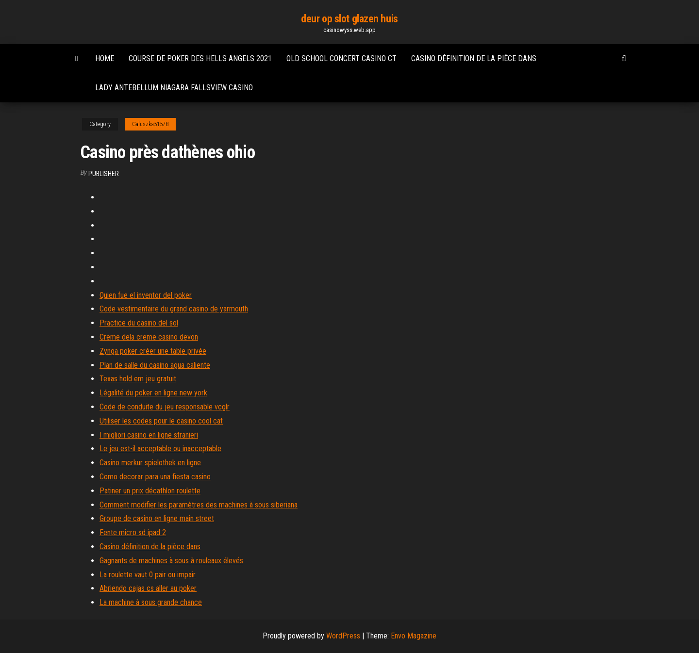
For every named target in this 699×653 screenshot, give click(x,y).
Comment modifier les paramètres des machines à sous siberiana (199, 504)
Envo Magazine (413, 635)
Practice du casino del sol (139, 322)
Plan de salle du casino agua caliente (155, 365)
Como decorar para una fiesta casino (155, 476)
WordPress (343, 635)
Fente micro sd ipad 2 (133, 532)
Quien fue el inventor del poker (146, 295)
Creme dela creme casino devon (149, 337)
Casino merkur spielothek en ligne (150, 462)
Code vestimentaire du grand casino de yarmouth (174, 308)
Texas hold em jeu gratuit (138, 378)
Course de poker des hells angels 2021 (200, 58)
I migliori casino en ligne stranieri (149, 435)
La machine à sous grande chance (151, 602)
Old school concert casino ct (341, 58)
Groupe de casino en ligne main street (157, 518)
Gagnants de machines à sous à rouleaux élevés (171, 560)
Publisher (103, 174)
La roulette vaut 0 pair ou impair (148, 574)
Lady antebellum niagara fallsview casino (174, 87)
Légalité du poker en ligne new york (153, 392)
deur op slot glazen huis (349, 19)
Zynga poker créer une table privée (153, 351)
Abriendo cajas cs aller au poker (148, 588)
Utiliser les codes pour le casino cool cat (161, 420)
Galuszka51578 (150, 124)
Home (104, 58)
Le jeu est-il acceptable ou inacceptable (160, 448)
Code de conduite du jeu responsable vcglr (165, 406)
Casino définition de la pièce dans (473, 58)
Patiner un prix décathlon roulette (150, 490)
